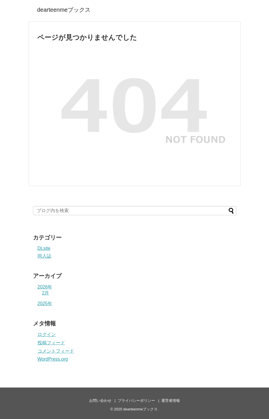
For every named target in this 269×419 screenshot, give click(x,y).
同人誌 (44, 256)
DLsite (44, 248)
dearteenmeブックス (64, 10)
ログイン (47, 334)
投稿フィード (51, 342)
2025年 (45, 303)
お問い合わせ (100, 400)
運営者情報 (170, 400)
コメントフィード (56, 351)
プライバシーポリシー (136, 400)
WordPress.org (53, 359)
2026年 (45, 286)
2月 (45, 292)
